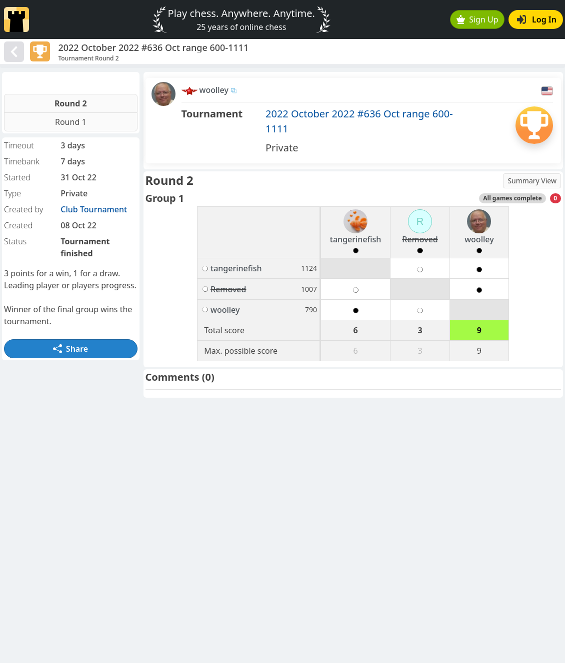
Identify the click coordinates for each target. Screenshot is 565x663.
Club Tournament (93, 209)
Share (70, 348)
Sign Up (477, 19)
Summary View (532, 180)
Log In (536, 19)
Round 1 (70, 121)
